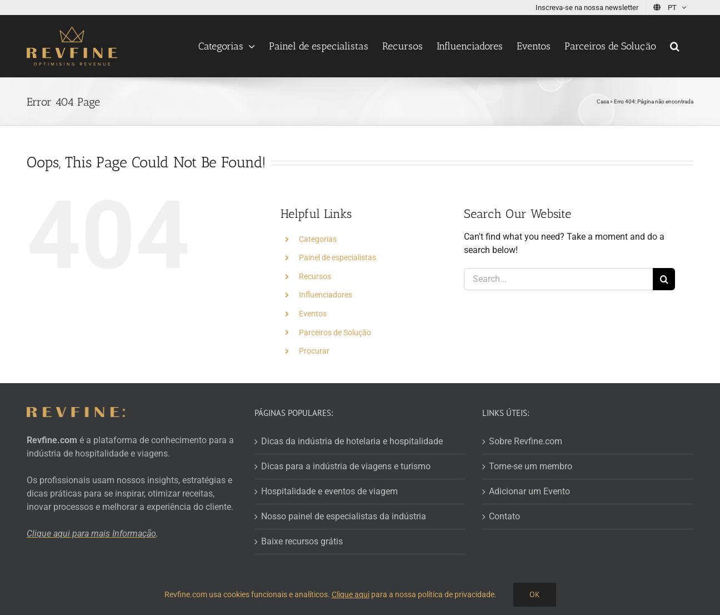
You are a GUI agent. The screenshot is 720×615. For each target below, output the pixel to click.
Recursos (315, 276)
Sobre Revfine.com (525, 441)
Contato (504, 516)
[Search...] (558, 279)
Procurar (314, 350)
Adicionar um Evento (529, 491)
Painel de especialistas (337, 257)
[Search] (664, 279)
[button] (674, 46)
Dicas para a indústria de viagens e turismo (346, 466)
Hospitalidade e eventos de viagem (329, 491)
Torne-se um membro (530, 466)
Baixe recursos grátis (302, 541)
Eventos (313, 313)
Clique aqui (350, 594)
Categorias (318, 239)
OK (534, 594)
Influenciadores (325, 294)
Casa (603, 101)
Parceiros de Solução (335, 332)
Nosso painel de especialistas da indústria (343, 516)
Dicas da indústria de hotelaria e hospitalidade (352, 441)
